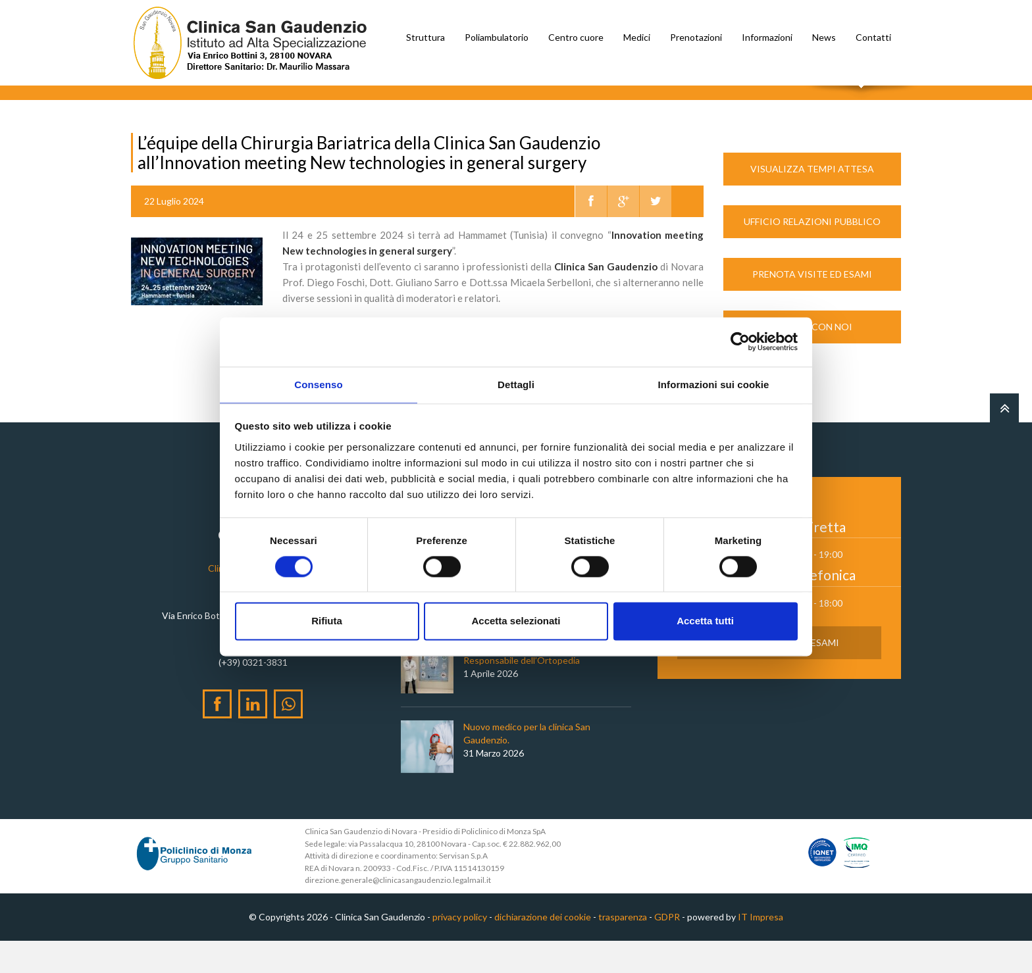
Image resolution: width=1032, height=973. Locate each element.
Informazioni (767, 37)
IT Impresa (760, 949)
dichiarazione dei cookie (542, 949)
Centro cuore (576, 37)
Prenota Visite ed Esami (812, 306)
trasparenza (622, 949)
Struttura (425, 37)
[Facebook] (217, 736)
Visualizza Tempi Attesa (812, 201)
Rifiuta (326, 622)
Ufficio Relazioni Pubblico (812, 253)
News (824, 37)
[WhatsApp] (288, 736)
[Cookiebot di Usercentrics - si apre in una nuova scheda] (740, 341)
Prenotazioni (696, 37)
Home (143, 110)
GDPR (667, 949)
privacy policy (459, 949)
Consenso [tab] (318, 383)
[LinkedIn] (252, 736)
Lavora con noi (812, 358)
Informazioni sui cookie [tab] (713, 383)
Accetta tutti (705, 622)
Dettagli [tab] (516, 383)
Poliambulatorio (497, 37)
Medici (636, 37)
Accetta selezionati (515, 622)
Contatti (873, 37)
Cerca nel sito (862, 99)
